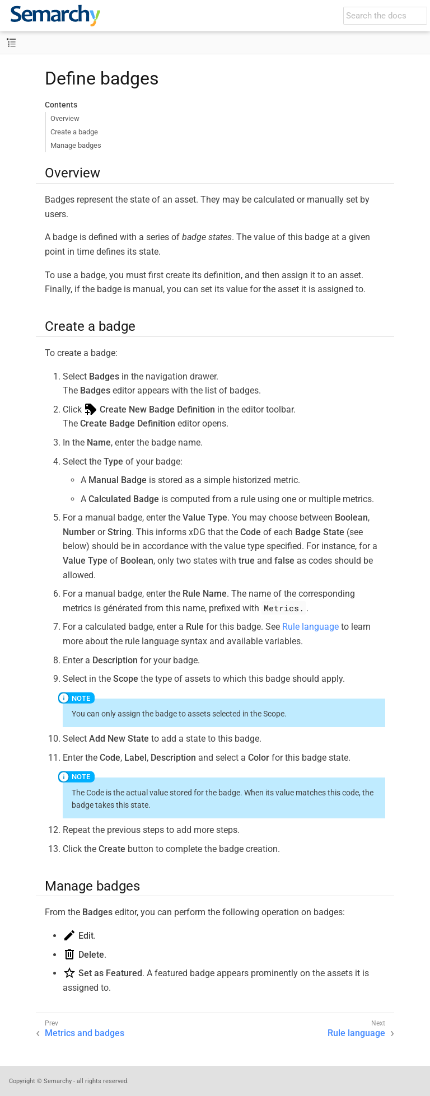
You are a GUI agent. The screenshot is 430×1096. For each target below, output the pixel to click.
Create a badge (74, 132)
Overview (65, 118)
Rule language (310, 626)
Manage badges (75, 145)
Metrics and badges (84, 1033)
